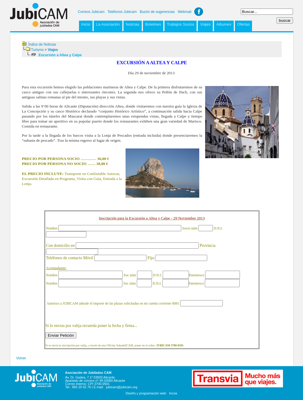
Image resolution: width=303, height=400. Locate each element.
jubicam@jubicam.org (121, 387)
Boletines (153, 24)
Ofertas (243, 24)
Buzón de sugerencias (157, 12)
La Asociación (108, 24)
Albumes (223, 24)
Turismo (37, 50)
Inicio (85, 24)
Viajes (205, 24)
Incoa (173, 393)
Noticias (132, 24)
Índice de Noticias (42, 44)
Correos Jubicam (91, 12)
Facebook (198, 11)
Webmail (184, 12)
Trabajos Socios (180, 24)
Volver (21, 358)
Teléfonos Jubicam (122, 12)
